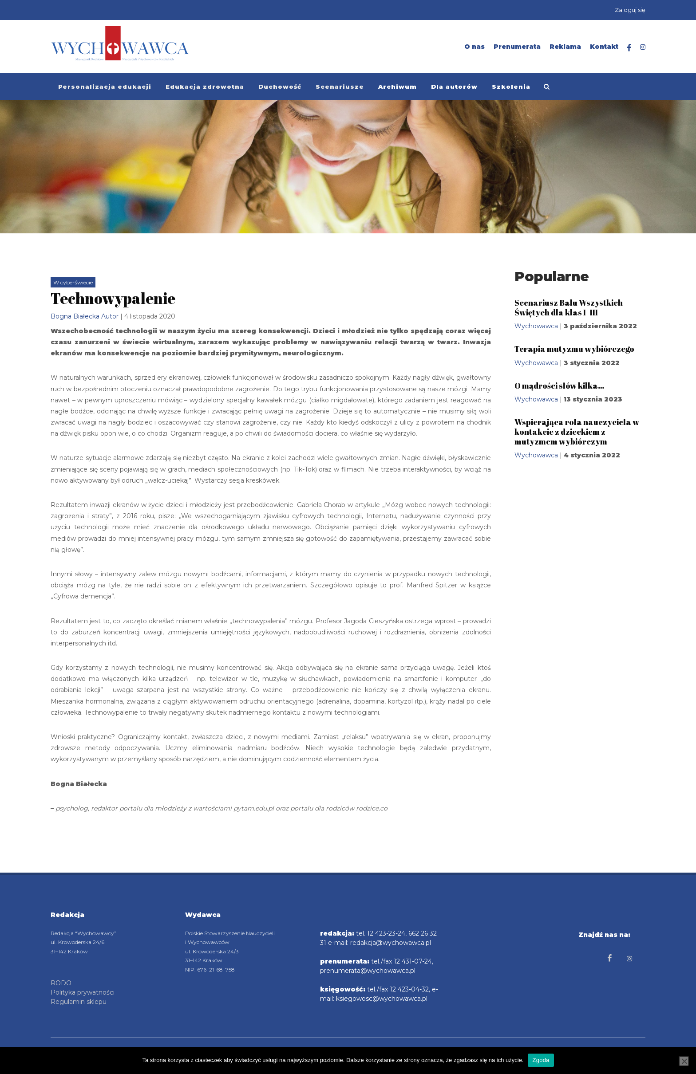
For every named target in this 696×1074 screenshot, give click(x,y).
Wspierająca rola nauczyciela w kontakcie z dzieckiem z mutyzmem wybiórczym (576, 431)
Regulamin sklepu (79, 1002)
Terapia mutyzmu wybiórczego (574, 348)
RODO (61, 983)
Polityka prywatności (83, 992)
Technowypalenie (113, 298)
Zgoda (540, 1060)
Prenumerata (517, 47)
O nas (474, 47)
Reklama (565, 47)
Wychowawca (536, 326)
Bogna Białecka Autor (85, 316)
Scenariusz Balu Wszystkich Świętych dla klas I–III (568, 307)
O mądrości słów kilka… (559, 385)
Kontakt (604, 47)
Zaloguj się (630, 9)
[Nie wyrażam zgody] (684, 1061)
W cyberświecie (73, 282)
